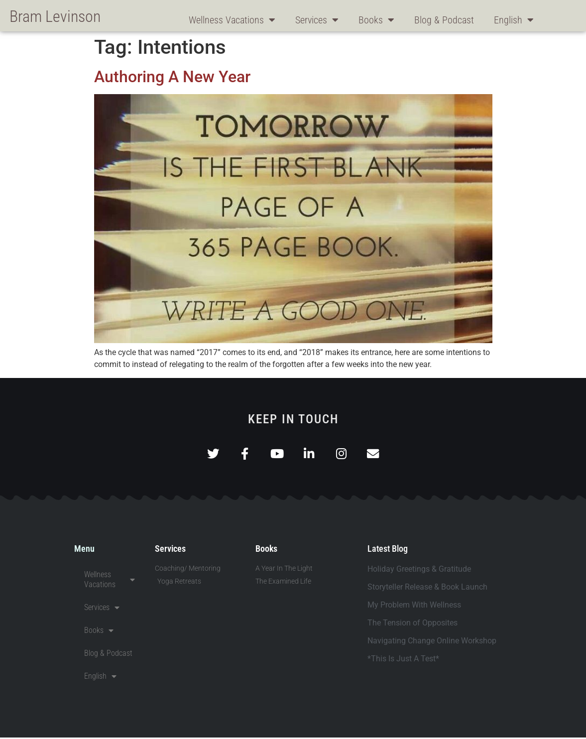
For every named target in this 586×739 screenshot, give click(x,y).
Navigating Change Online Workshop (431, 642)
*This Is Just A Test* (403, 660)
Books (376, 20)
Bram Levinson (55, 16)
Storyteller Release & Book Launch (427, 588)
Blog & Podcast (444, 20)
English (514, 20)
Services (317, 20)
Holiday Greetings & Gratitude (419, 570)
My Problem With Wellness (414, 606)
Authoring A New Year (172, 76)
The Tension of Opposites (412, 624)
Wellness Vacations (232, 20)
